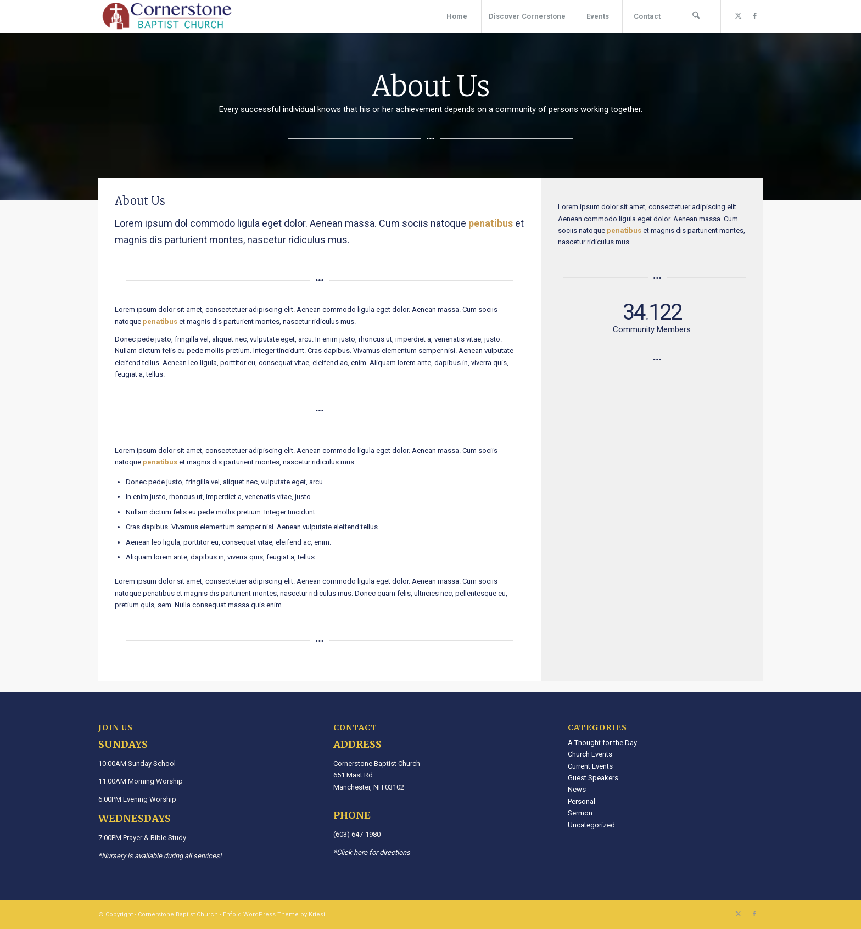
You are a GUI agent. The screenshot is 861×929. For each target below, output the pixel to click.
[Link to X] (738, 16)
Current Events (590, 766)
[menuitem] (456, 16)
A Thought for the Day (602, 742)
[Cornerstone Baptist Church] (167, 16)
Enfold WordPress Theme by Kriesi (274, 914)
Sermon (580, 813)
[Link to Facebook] (754, 16)
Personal (581, 801)
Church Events (590, 754)
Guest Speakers (593, 778)
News (577, 789)
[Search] (696, 16)
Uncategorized (591, 825)
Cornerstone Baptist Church (178, 914)
